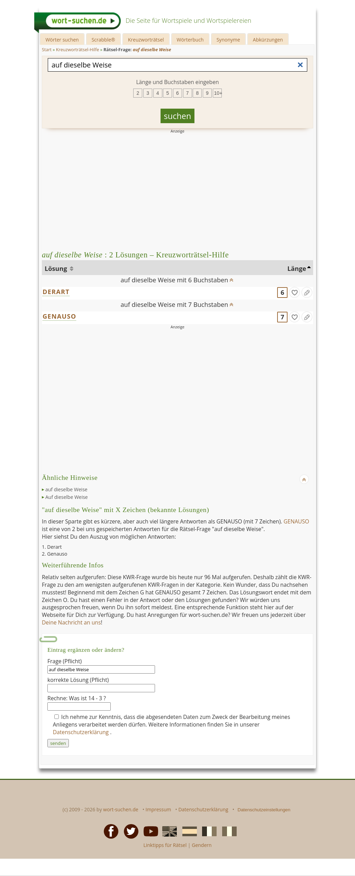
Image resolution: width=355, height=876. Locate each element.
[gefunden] (294, 292)
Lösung (57, 268)
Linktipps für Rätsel (164, 845)
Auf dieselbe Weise (66, 497)
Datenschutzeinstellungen (264, 809)
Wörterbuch (190, 39)
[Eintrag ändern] (306, 292)
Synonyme (228, 39)
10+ (218, 93)
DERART (56, 292)
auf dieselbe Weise (66, 489)
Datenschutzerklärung (81, 732)
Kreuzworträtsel (146, 39)
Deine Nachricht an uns (71, 622)
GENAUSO (59, 316)
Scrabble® (103, 39)
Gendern (201, 845)
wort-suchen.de (120, 809)
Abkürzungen (268, 39)
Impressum (158, 809)
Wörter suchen (62, 39)
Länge (297, 268)
